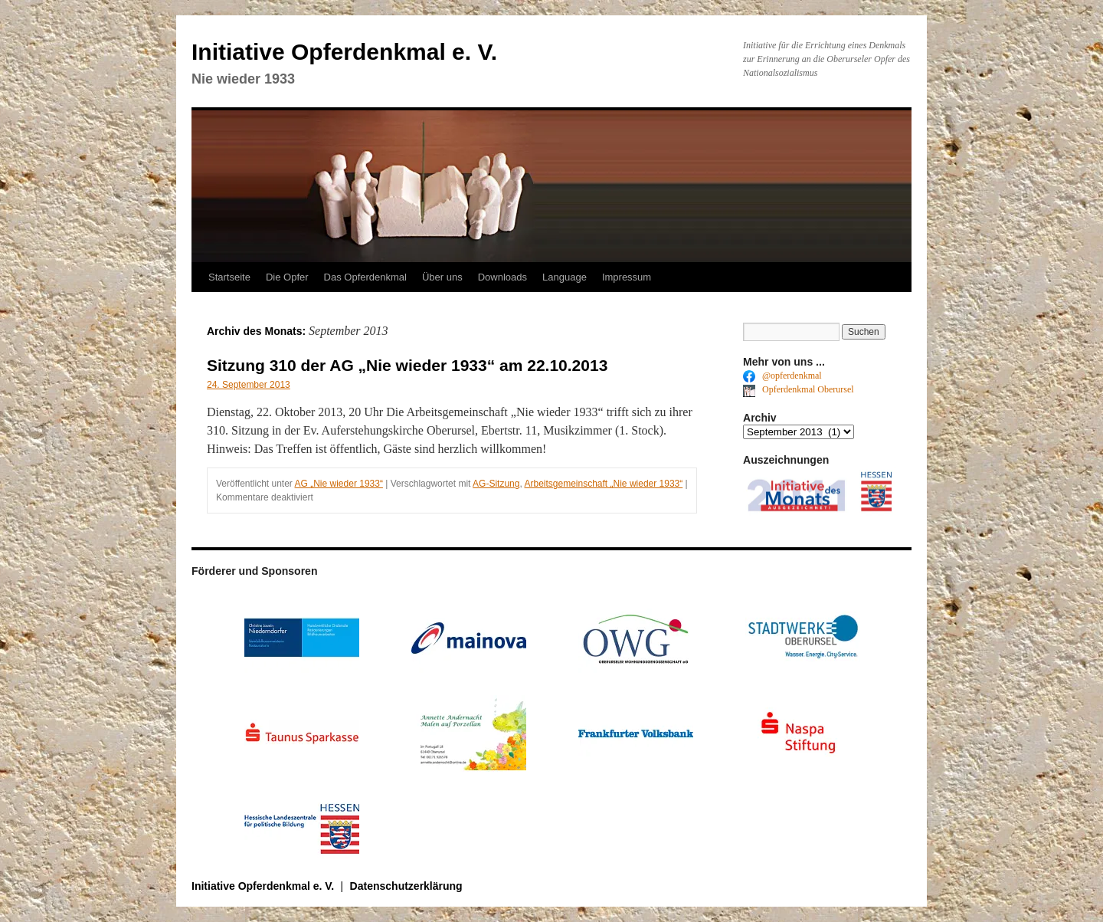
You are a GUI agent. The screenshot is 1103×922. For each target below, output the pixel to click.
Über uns (442, 277)
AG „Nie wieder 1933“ (339, 483)
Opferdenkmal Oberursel (798, 389)
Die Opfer (287, 277)
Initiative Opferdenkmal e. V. (344, 51)
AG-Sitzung (496, 483)
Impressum (626, 277)
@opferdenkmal (782, 375)
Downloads (502, 277)
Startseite (229, 277)
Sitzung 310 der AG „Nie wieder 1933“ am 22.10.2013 (407, 365)
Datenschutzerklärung (406, 886)
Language (564, 277)
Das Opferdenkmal (365, 277)
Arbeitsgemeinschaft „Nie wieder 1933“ (603, 483)
